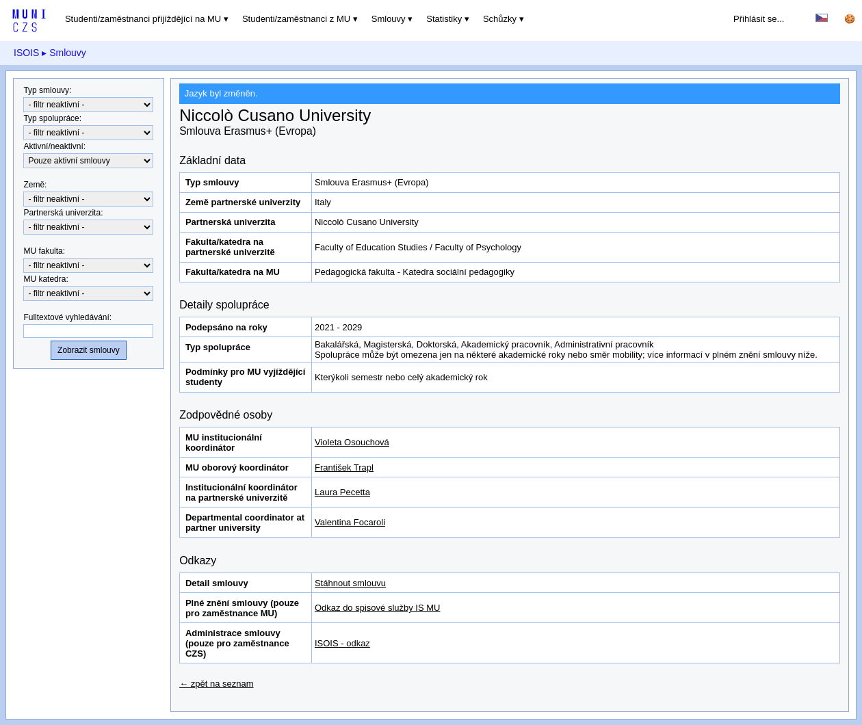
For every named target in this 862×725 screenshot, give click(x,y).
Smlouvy (388, 19)
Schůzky (500, 19)
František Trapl (344, 467)
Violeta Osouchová (352, 442)
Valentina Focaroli (350, 522)
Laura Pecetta (342, 492)
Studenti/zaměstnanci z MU (296, 19)
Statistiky (444, 19)
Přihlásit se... (758, 19)
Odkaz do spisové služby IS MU (378, 608)
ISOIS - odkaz (342, 643)
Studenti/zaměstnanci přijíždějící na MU (143, 19)
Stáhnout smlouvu (350, 583)
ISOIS (26, 52)
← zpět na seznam (216, 683)
